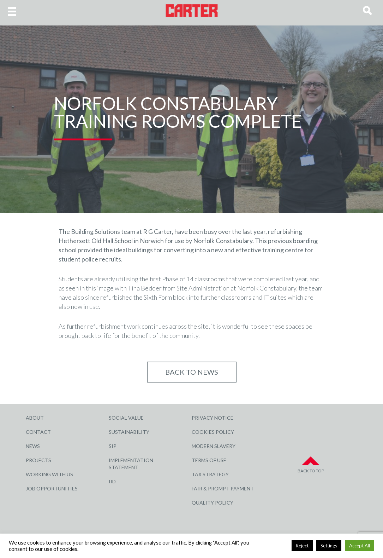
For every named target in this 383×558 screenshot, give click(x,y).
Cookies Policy (213, 432)
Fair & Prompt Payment (223, 488)
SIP (112, 446)
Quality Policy (212, 503)
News (33, 446)
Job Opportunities (52, 488)
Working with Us (49, 474)
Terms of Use (209, 460)
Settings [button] (329, 545)
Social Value (126, 418)
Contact (38, 432)
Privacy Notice (212, 418)
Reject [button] (302, 545)
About (35, 418)
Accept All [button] (359, 545)
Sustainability (129, 432)
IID (112, 481)
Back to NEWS (191, 372)
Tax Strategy (210, 474)
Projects (38, 460)
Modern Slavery (213, 446)
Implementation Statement (131, 463)
